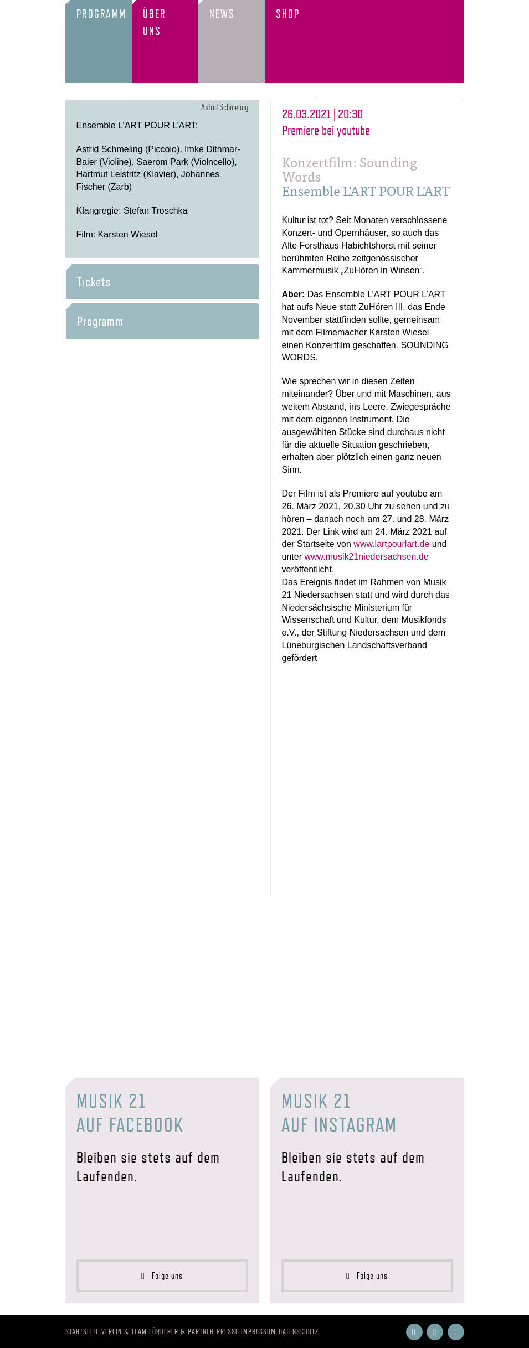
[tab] (162, 281)
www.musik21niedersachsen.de (366, 556)
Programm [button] (100, 321)
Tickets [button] (94, 281)
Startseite (82, 1331)
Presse (228, 1331)
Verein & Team (124, 1331)
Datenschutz (299, 1331)
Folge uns (162, 1275)
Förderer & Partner (181, 1331)
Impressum (258, 1331)
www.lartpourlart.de (391, 544)
